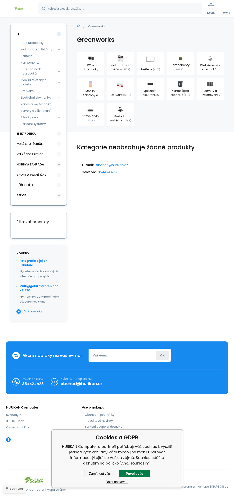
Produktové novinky (99, 421)
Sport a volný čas (31, 175)
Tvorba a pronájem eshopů (189, 486)
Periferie (26, 56)
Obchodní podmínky (99, 415)
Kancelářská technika (36, 104)
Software (27, 91)
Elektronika (26, 134)
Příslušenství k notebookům (31, 71)
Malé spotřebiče (30, 144)
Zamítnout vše (99, 473)
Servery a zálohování (36, 111)
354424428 (107, 172)
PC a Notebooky (32, 43)
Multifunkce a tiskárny (36, 49)
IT (18, 34)
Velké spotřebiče (30, 154)
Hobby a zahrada (30, 164)
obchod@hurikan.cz (112, 165)
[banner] (19, 9)
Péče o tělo (26, 185)
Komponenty (30, 63)
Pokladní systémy (33, 124)
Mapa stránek (56, 490)
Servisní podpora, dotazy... (103, 427)
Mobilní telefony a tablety (33, 82)
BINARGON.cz (219, 486)
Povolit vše (134, 473)
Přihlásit (162, 355)
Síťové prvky (29, 117)
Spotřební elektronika (36, 97)
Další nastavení (117, 482)
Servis (22, 195)
